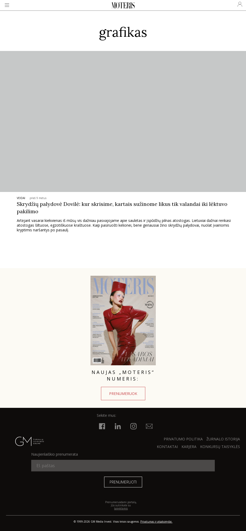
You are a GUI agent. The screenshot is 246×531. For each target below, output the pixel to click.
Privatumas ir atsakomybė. (156, 521)
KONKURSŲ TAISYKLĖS (220, 446)
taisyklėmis (121, 508)
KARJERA (188, 446)
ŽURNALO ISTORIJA (223, 438)
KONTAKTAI (167, 446)
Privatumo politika (183, 438)
